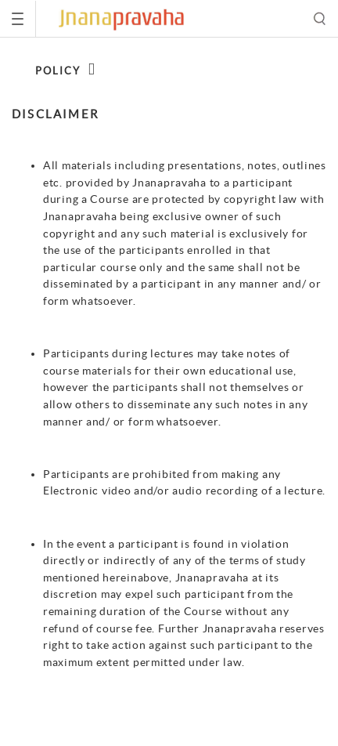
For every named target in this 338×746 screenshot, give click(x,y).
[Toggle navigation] (18, 19)
